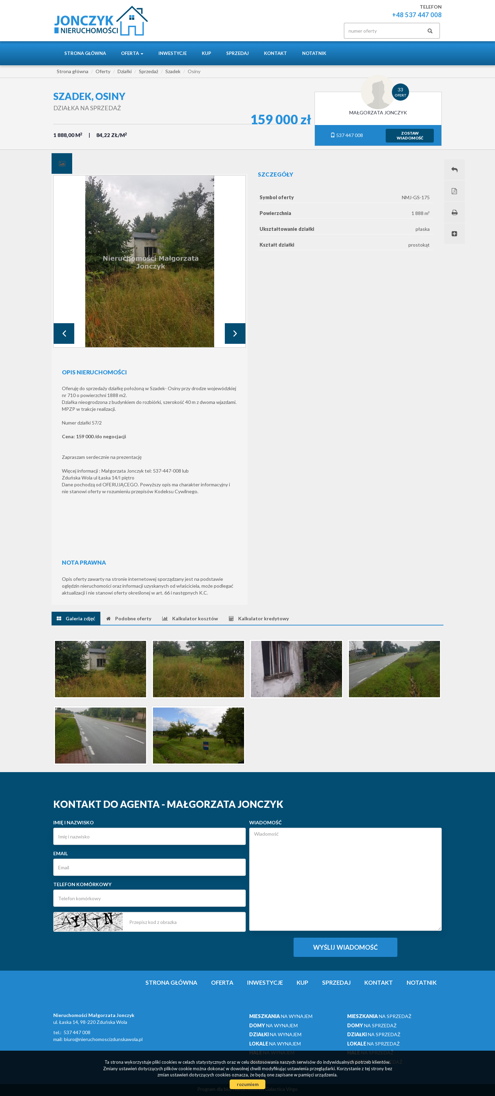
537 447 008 (346, 135)
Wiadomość (265, 822)
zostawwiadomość (410, 135)
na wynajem (280, 1016)
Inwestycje (172, 53)
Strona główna (85, 53)
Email (60, 853)
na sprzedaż (379, 1016)
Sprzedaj (237, 53)
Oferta (222, 982)
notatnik (314, 53)
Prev (64, 333)
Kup (206, 53)
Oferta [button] (132, 53)
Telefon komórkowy (82, 884)
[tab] (62, 163)
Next (235, 333)
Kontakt (275, 53)
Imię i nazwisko (73, 822)
